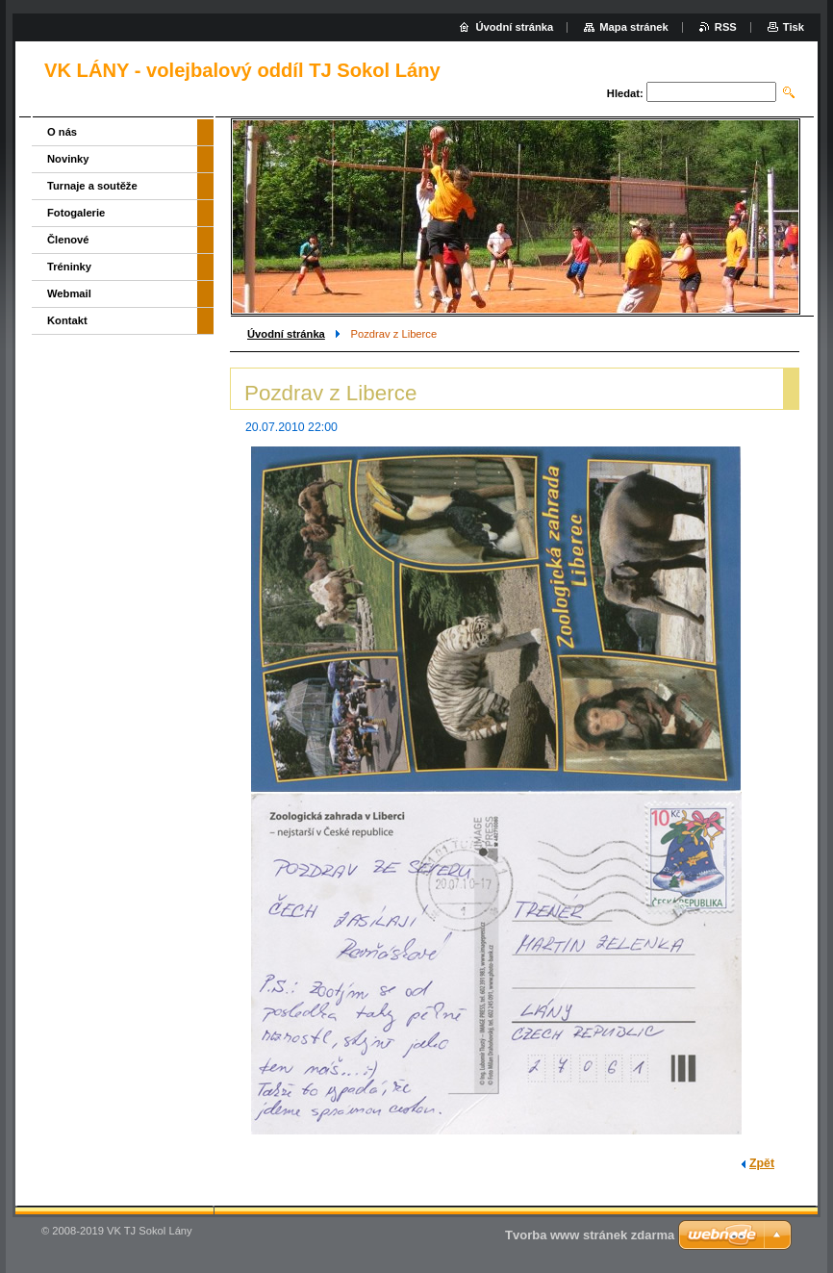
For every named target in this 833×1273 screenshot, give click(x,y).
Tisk (793, 27)
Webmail (69, 293)
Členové (68, 239)
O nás (62, 132)
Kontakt (67, 320)
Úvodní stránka (286, 334)
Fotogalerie (76, 212)
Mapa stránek (634, 27)
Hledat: (625, 93)
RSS (726, 27)
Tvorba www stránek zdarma (589, 1235)
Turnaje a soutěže (92, 185)
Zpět (761, 1163)
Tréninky (69, 266)
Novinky (68, 159)
